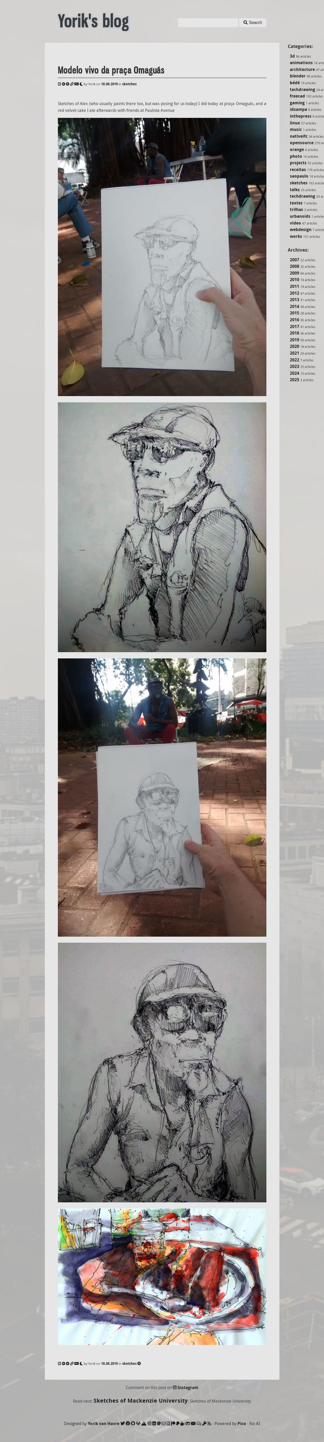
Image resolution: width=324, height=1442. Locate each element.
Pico (241, 1423)
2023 (294, 366)
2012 (294, 293)
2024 (294, 373)
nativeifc (299, 136)
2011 (294, 286)
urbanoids (300, 216)
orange (297, 149)
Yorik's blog (93, 21)
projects (298, 163)
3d (292, 56)
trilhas (296, 209)
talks (295, 189)
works (296, 236)
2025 (294, 380)
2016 (294, 320)
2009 (294, 273)
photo (296, 156)
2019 (294, 340)
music (296, 129)
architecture (302, 69)
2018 (294, 333)
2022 (294, 360)
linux (295, 123)
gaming (297, 103)
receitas (298, 169)
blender (297, 76)
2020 (294, 346)
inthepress (300, 116)
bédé (295, 83)
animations (301, 62)
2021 (294, 353)
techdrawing (302, 89)
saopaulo (299, 176)
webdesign (300, 229)
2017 (294, 326)
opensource (302, 143)
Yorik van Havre (103, 1423)
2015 (294, 313)
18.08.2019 (109, 84)
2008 (294, 266)
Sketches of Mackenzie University (141, 1400)
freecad (297, 96)
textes (296, 203)
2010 (294, 279)
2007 (294, 260)
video (295, 223)
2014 (294, 306)
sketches (299, 183)
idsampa (298, 109)
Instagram (185, 1387)
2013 (294, 299)
